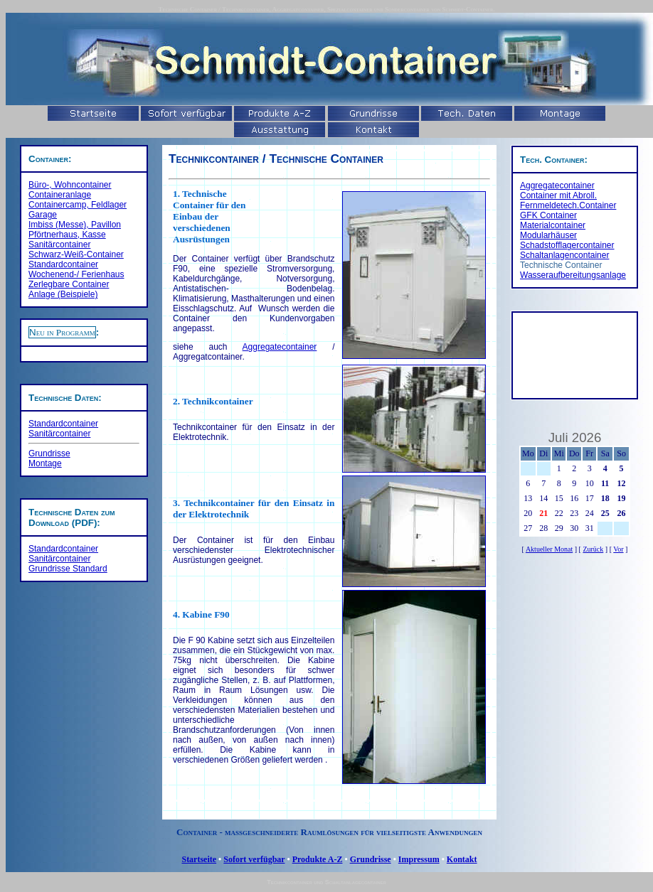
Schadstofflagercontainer (567, 245)
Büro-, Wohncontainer (70, 185)
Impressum (419, 859)
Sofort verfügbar (254, 859)
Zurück (593, 549)
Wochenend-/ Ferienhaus (76, 274)
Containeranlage (59, 195)
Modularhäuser (548, 235)
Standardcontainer (63, 264)
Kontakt (462, 859)
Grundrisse (49, 453)
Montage (45, 463)
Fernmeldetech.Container (568, 205)
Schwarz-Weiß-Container (76, 254)
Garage (42, 215)
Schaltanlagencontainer (564, 255)
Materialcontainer (552, 225)
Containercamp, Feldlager (77, 205)
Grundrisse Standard (67, 569)
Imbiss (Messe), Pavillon (74, 225)
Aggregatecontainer (280, 347)
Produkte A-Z (317, 859)
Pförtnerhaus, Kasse (67, 235)
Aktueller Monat (549, 549)
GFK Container (548, 215)
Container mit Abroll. (558, 195)
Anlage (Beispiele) (62, 294)
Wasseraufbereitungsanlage (573, 275)
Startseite (198, 859)
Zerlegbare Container (68, 284)
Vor (618, 549)
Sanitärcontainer (59, 244)
